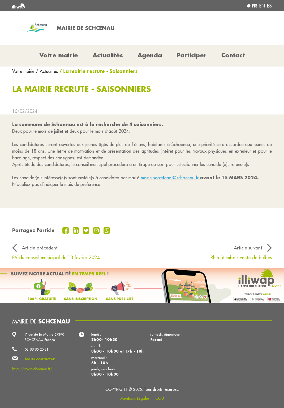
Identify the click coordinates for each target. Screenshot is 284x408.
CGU (159, 398)
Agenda (150, 55)
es (269, 6)
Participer (191, 55)
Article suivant (248, 248)
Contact (233, 55)
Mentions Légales (135, 398)
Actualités (108, 55)
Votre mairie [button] (58, 55)
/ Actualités (47, 71)
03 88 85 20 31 (37, 349)
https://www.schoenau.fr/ (32, 368)
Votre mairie (24, 71)
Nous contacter (40, 359)
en (262, 6)
